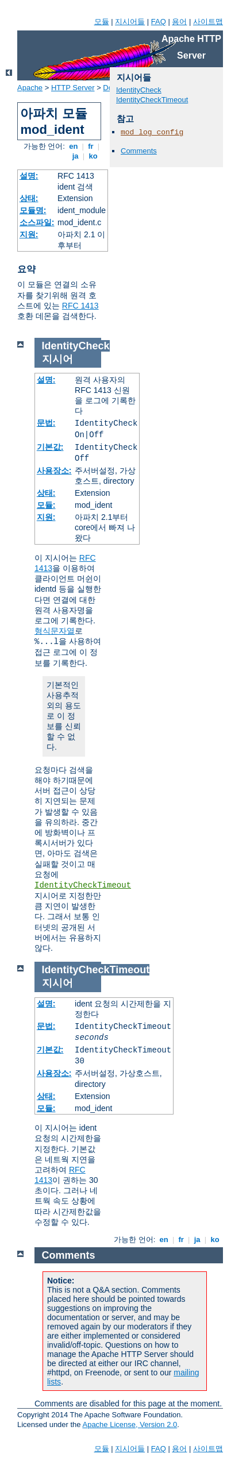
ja (75, 156)
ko (93, 156)
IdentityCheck (138, 90)
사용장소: (54, 470)
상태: (29, 198)
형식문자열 (54, 630)
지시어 (57, 359)
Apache (30, 87)
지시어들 (130, 21)
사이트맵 (208, 21)
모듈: (46, 505)
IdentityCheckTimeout (152, 99)
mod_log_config (152, 132)
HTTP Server (73, 87)
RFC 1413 (80, 305)
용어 (179, 21)
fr (91, 146)
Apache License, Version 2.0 (129, 1424)
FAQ (158, 21)
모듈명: (33, 210)
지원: (29, 234)
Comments (139, 150)
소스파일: (37, 222)
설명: (29, 175)
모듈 (101, 21)
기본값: (50, 447)
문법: (46, 422)
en (73, 146)
